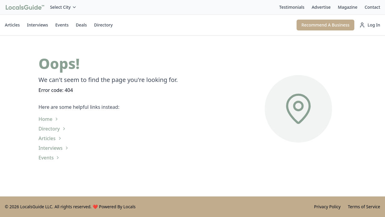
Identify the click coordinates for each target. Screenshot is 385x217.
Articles (12, 25)
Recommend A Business (325, 25)
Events (62, 25)
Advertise (321, 7)
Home (48, 119)
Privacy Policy (327, 206)
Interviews (37, 25)
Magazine (347, 7)
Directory (103, 25)
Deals (81, 25)
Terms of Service (364, 206)
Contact (372, 7)
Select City (63, 7)
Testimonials (291, 7)
